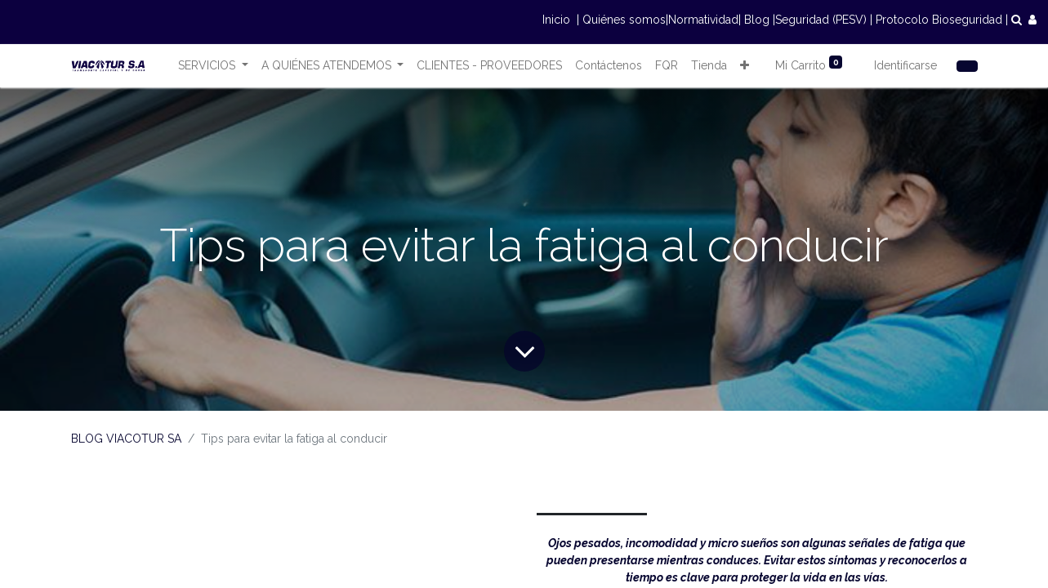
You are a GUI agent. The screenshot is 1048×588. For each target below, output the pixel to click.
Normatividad (703, 19)
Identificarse (905, 65)
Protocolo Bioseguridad (939, 19)
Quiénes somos (624, 19)
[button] (745, 66)
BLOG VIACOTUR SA (126, 438)
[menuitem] (489, 66)
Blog (756, 19)
